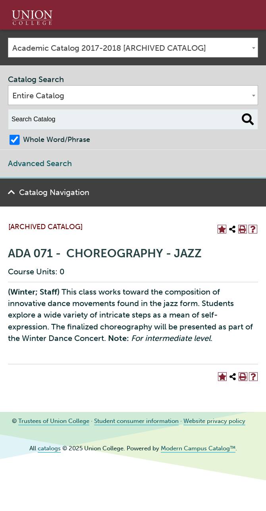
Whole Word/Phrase (56, 139)
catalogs (49, 448)
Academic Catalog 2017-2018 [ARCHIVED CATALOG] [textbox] (109, 48)
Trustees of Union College (53, 421)
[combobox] (133, 47)
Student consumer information (136, 421)
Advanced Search (40, 163)
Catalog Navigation (54, 192)
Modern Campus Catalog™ (198, 448)
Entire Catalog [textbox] (38, 95)
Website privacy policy (214, 421)
